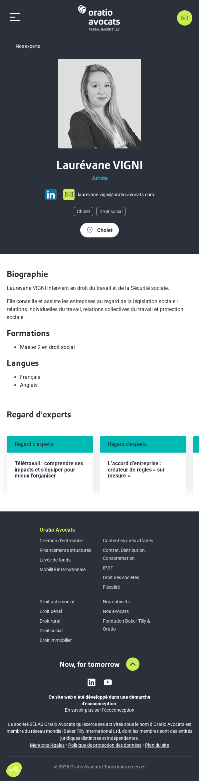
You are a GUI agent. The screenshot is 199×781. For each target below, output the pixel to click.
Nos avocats (116, 611)
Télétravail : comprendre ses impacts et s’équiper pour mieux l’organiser (49, 470)
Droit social (51, 630)
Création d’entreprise (61, 540)
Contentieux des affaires (128, 540)
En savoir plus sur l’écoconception (99, 710)
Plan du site (157, 745)
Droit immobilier (56, 640)
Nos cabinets (116, 601)
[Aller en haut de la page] (132, 664)
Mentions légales (47, 745)
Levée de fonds (55, 560)
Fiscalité (111, 587)
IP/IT (108, 567)
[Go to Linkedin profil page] (51, 194)
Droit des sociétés (121, 577)
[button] (14, 770)
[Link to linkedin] (92, 682)
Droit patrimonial (57, 601)
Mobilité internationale (63, 569)
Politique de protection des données (104, 745)
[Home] (100, 18)
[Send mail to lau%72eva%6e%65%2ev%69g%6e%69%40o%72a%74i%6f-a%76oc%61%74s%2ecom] (108, 194)
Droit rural (50, 621)
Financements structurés (65, 550)
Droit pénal (51, 611)
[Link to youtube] (108, 682)
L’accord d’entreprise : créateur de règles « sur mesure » (136, 470)
